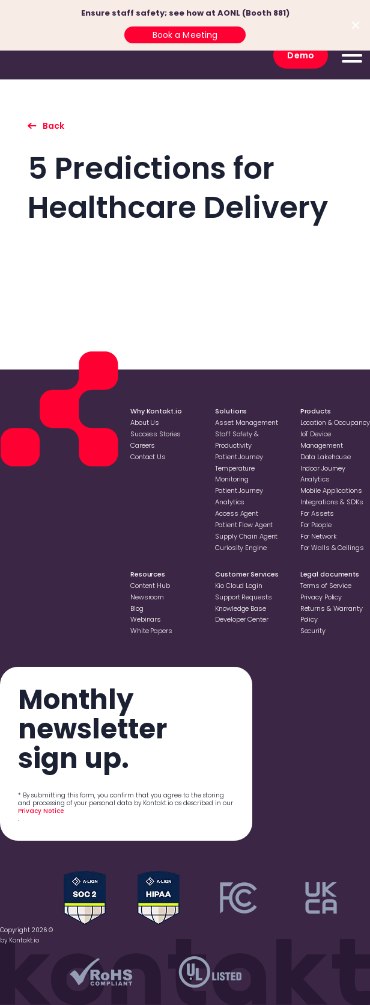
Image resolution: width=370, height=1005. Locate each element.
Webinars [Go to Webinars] (145, 619)
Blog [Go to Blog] (137, 608)
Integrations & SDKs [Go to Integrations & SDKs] (331, 502)
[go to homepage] (51, 55)
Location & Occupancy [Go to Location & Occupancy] (335, 422)
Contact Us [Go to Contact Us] (148, 457)
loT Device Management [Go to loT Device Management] (321, 439)
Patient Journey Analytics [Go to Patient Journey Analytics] (238, 496)
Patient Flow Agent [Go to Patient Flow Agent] (244, 525)
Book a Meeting (185, 35)
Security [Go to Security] (313, 630)
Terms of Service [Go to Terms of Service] (325, 585)
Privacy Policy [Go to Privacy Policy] (321, 597)
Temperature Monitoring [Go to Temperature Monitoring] (235, 473)
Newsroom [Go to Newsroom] (147, 597)
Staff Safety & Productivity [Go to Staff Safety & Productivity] (236, 439)
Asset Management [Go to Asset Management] (246, 422)
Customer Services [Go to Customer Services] (246, 574)
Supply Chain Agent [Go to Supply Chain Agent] (246, 536)
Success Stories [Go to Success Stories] (155, 434)
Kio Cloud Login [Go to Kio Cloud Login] (238, 585)
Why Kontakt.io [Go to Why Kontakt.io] (155, 411)
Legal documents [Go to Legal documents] (329, 574)
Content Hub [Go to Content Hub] (150, 585)
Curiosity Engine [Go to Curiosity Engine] (240, 547)
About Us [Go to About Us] (144, 422)
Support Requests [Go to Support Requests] (243, 597)
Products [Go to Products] (315, 411)
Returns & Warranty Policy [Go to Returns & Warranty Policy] (331, 614)
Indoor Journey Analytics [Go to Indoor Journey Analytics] (322, 473)
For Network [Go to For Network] (318, 536)
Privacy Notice (41, 811)
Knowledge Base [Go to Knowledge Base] (240, 608)
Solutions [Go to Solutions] (231, 411)
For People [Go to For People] (316, 525)
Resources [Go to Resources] (147, 574)
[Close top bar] (355, 25)
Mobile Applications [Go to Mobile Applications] (331, 490)
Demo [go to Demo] (300, 55)
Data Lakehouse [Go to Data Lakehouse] (325, 457)
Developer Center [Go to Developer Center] (241, 619)
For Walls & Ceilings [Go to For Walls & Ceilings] (332, 547)
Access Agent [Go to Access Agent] (236, 513)
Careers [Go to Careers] (142, 445)
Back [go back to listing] (54, 125)
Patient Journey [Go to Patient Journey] (238, 457)
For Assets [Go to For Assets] (317, 513)
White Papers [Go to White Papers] (151, 630)
